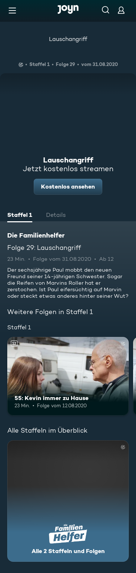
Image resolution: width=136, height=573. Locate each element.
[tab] (20, 215)
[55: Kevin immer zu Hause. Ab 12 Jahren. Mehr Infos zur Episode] (68, 376)
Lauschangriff (68, 39)
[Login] (121, 10)
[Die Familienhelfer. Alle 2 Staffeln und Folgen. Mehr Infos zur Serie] (68, 501)
